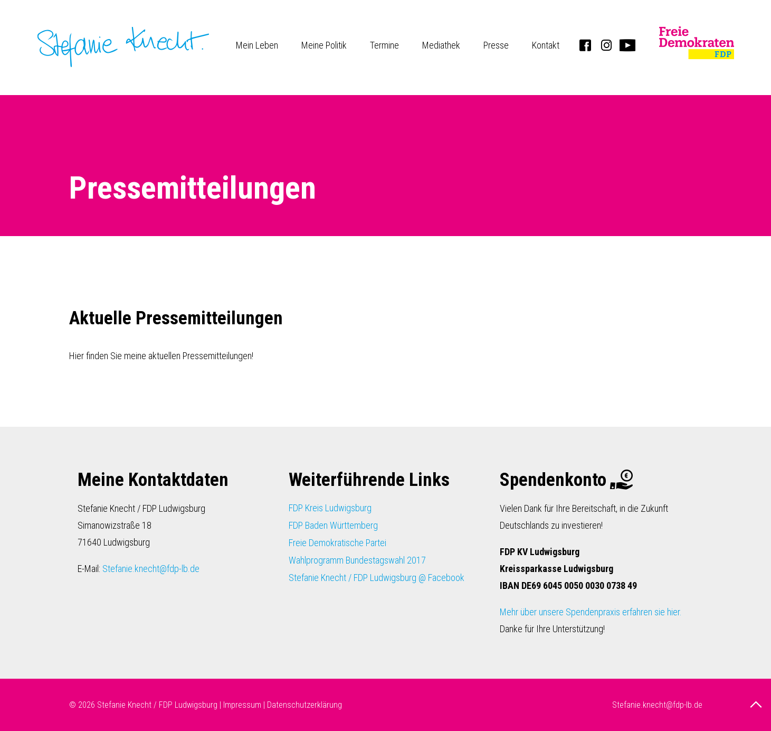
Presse (496, 45)
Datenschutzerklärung (304, 705)
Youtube (627, 45)
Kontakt (545, 45)
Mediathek (441, 45)
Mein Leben (257, 45)
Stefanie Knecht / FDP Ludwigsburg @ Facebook (376, 577)
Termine (384, 45)
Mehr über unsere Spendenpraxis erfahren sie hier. (591, 611)
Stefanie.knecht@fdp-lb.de (150, 568)
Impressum (242, 705)
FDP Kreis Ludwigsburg (330, 507)
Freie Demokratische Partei (337, 542)
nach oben (757, 704)
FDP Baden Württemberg (333, 525)
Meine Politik (324, 45)
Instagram (606, 45)
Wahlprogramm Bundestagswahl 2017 (357, 560)
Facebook (585, 45)
